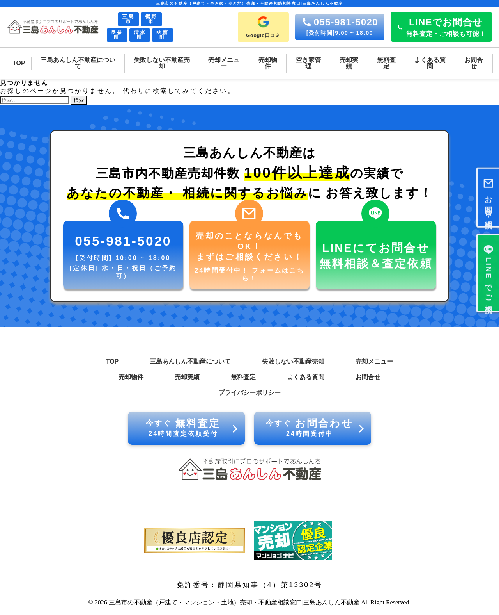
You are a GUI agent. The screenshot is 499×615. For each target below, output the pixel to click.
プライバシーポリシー (249, 392)
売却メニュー (374, 361)
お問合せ (368, 377)
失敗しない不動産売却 (293, 361)
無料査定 (243, 377)
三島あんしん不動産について (190, 361)
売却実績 (187, 377)
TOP (112, 361)
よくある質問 (305, 377)
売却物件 (131, 377)
